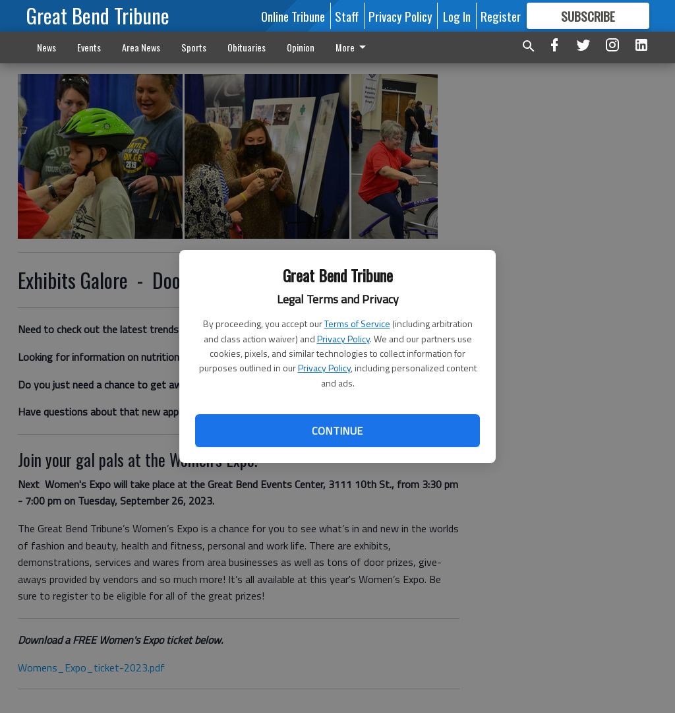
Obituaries (246, 47)
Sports (193, 47)
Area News (141, 47)
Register (501, 15)
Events (89, 47)
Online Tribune (293, 15)
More (353, 47)
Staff (347, 15)
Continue (337, 431)
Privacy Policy (343, 339)
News (46, 47)
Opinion (300, 47)
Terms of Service (357, 323)
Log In (457, 15)
